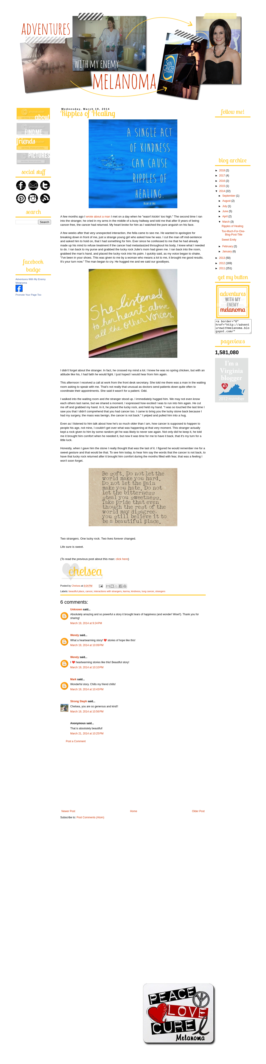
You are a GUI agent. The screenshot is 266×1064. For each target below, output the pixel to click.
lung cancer (148, 591)
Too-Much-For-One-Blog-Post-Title (233, 233)
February (228, 246)
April (225, 216)
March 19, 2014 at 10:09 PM (87, 645)
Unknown (76, 609)
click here (122, 559)
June (225, 211)
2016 (222, 180)
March (226, 221)
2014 (222, 191)
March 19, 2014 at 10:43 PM (87, 689)
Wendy (74, 635)
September (229, 195)
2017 (222, 175)
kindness (136, 591)
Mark (73, 679)
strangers (160, 591)
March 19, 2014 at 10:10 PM (87, 667)
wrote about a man (98, 216)
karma (126, 591)
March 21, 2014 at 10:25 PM (87, 733)
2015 (222, 186)
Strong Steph (78, 701)
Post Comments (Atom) (90, 817)
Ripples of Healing (232, 226)
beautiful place (76, 591)
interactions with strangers (107, 591)
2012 (222, 263)
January (227, 251)
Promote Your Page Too (28, 294)
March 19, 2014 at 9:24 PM (86, 623)
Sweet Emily (229, 239)
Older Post (198, 811)
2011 (222, 268)
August (226, 200)
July (225, 206)
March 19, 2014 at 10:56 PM (87, 711)
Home (133, 811)
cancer (88, 591)
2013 (222, 257)
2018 (222, 170)
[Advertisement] (133, 776)
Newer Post (68, 811)
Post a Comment (76, 741)
